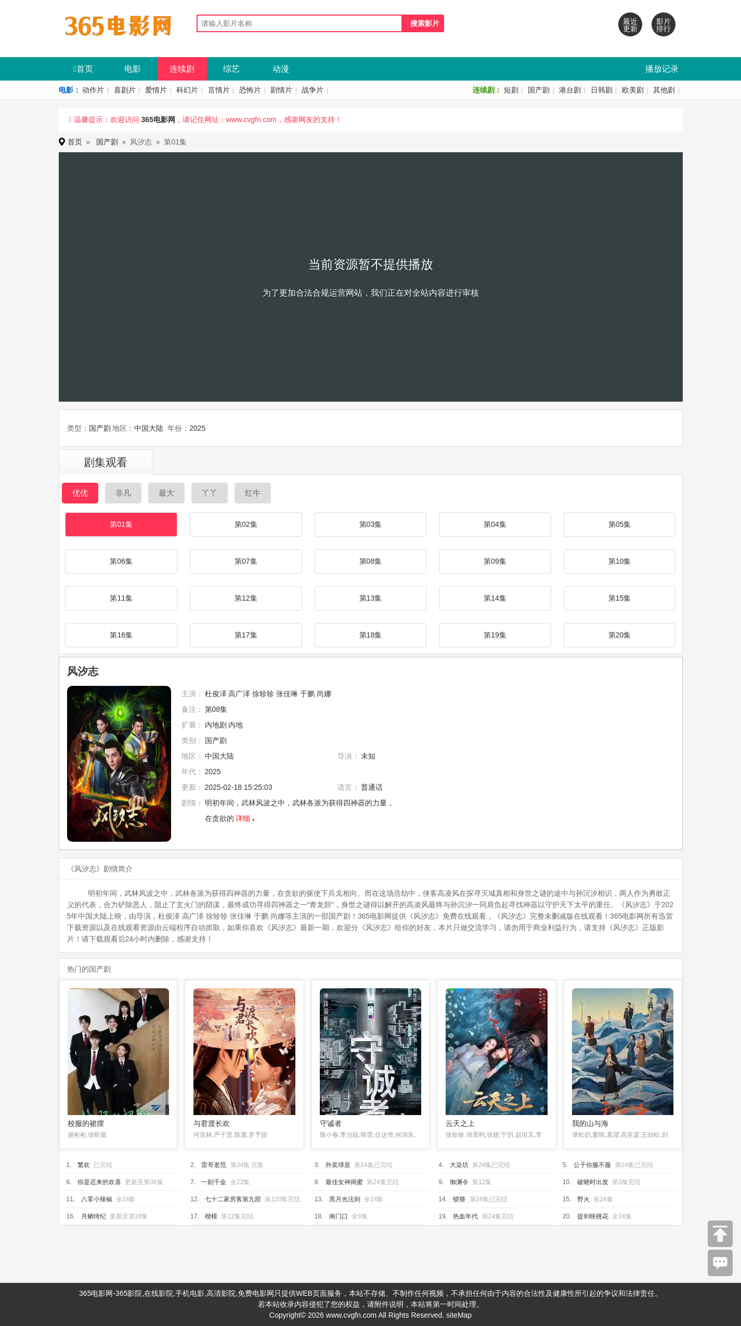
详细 (243, 818)
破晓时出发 (592, 1182)
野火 (583, 1199)
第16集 (121, 635)
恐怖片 (250, 90)
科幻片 (187, 90)
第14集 (495, 598)
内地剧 (216, 725)
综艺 (231, 68)
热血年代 (465, 1216)
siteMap (459, 1315)
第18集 (370, 635)
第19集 (495, 635)
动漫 (280, 68)
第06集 (121, 561)
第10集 (619, 561)
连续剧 (182, 68)
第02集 (246, 524)
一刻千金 (213, 1182)
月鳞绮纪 (93, 1216)
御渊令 (459, 1182)
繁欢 (83, 1165)
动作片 (93, 90)
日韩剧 (602, 90)
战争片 (312, 90)
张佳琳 (287, 693)
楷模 (211, 1216)
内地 (235, 725)
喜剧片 (125, 90)
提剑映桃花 (592, 1216)
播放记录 (662, 68)
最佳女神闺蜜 (344, 1182)
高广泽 (239, 693)
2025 (197, 428)
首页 (83, 68)
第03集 (370, 524)
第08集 (370, 561)
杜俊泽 (216, 693)
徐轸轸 (263, 693)
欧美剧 (633, 90)
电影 (132, 68)
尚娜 (324, 693)
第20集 (619, 635)
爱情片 (156, 90)
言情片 (219, 90)
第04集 (495, 524)
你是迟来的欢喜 (99, 1182)
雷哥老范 (213, 1165)
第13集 (370, 598)
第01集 (121, 524)
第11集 (121, 598)
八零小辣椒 (96, 1199)
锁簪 (459, 1199)
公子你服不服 (592, 1165)
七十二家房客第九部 (233, 1199)
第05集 (619, 524)
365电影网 (158, 119)
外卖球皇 (338, 1165)
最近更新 (630, 25)
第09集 (495, 561)
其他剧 (664, 90)
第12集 (246, 598)
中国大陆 (148, 428)
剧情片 (281, 90)
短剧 (511, 90)
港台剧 (570, 90)
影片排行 (663, 25)
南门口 (338, 1216)
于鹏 (307, 693)
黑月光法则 (344, 1199)
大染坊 (459, 1165)
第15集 (619, 598)
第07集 (246, 561)
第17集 (246, 635)
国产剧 (539, 90)
